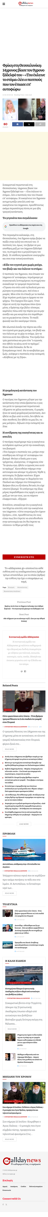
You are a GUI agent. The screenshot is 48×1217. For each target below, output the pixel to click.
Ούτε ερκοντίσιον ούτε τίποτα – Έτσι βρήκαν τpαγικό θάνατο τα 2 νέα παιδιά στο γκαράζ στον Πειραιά (23, 724)
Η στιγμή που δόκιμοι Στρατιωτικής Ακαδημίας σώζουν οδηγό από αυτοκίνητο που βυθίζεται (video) (22, 996)
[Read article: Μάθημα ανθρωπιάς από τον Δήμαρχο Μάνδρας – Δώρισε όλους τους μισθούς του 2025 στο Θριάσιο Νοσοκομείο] (10, 1061)
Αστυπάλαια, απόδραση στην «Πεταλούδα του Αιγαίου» (21, 870)
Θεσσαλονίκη (22, 587)
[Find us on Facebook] (3, 1209)
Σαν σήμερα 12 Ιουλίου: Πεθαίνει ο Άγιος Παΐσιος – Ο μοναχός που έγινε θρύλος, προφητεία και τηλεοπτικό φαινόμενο (23, 1114)
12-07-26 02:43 (33, 1122)
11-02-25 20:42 (8, 95)
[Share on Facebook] (17, 124)
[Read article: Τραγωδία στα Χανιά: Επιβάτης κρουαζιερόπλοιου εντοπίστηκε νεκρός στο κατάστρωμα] (8, 949)
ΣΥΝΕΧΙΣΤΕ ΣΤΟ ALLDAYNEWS (24, 557)
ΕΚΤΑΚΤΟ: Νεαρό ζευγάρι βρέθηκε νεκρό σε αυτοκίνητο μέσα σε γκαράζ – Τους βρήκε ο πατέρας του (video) (24, 785)
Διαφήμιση (14, 1191)
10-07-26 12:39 (22, 1071)
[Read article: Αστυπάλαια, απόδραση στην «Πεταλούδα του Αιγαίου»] (24, 855)
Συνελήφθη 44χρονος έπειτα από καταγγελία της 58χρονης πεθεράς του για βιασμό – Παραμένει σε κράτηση (23, 819)
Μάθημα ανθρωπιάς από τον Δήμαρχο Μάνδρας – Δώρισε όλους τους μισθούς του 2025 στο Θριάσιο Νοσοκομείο (29, 1063)
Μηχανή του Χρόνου (14, 1106)
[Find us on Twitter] (6, 1209)
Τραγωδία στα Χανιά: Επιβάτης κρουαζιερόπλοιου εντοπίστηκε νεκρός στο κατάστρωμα (29, 950)
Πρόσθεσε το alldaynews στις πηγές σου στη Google (23, 227)
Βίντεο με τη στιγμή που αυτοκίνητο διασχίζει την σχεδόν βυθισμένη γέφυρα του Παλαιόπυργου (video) (25, 768)
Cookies (23, 1191)
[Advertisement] (24, 34)
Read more (11, 754)
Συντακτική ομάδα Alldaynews (24, 641)
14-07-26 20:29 (33, 732)
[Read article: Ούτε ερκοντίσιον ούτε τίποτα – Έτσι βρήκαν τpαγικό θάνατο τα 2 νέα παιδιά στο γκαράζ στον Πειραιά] (24, 706)
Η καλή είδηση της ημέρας (19, 988)
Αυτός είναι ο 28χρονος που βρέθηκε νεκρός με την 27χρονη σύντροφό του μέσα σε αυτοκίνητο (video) (24, 762)
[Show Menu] (4, 4)
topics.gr (12, 1179)
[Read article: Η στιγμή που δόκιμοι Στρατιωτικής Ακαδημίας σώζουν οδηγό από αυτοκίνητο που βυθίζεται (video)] (24, 980)
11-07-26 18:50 (21, 1053)
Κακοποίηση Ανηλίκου (12, 591)
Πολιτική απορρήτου (35, 1191)
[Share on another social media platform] (40, 124)
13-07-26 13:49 (35, 1003)
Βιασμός (11, 587)
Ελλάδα (8, 715)
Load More (24, 829)
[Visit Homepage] (25, 3)
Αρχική (5, 1191)
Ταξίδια (8, 863)
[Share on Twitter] (29, 124)
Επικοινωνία (7, 1195)
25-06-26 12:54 (33, 876)
